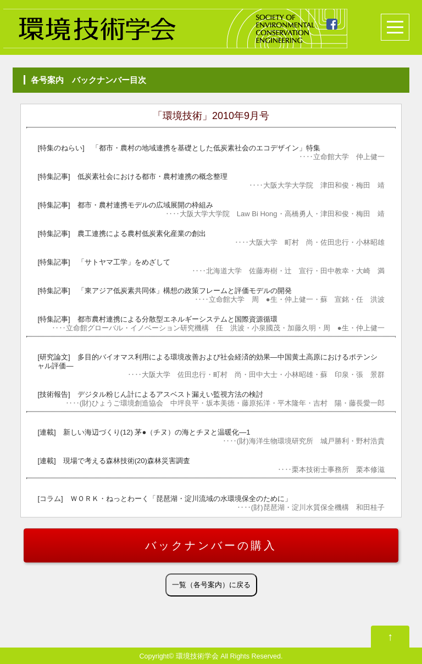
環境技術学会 (197, 656)
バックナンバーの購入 (211, 545)
